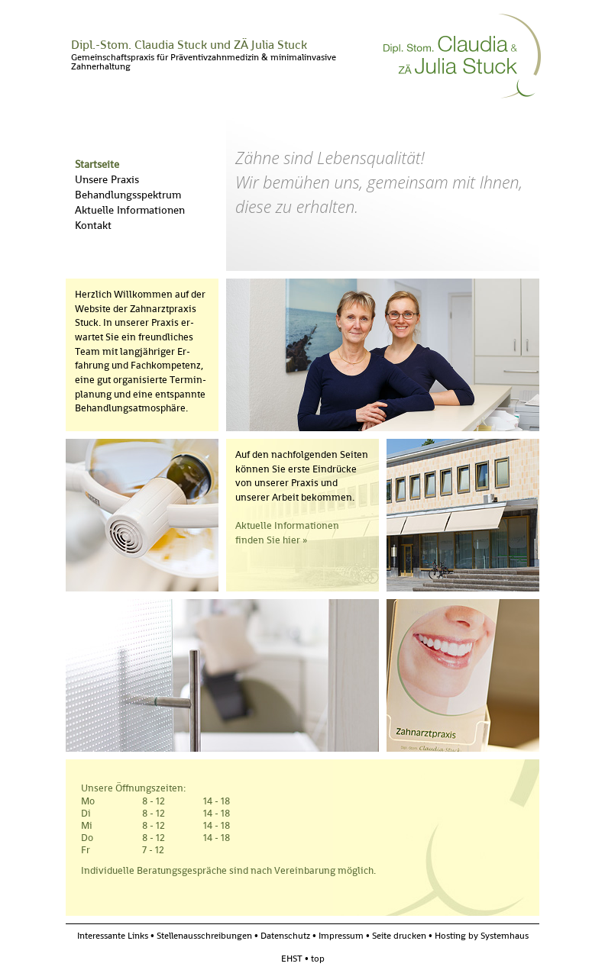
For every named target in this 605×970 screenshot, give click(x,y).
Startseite (97, 164)
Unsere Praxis (107, 179)
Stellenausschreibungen (204, 936)
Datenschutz (285, 936)
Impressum (341, 936)
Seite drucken (399, 936)
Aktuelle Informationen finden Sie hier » (287, 532)
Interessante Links (112, 936)
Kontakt (93, 225)
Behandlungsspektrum (128, 194)
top (318, 958)
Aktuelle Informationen (130, 210)
